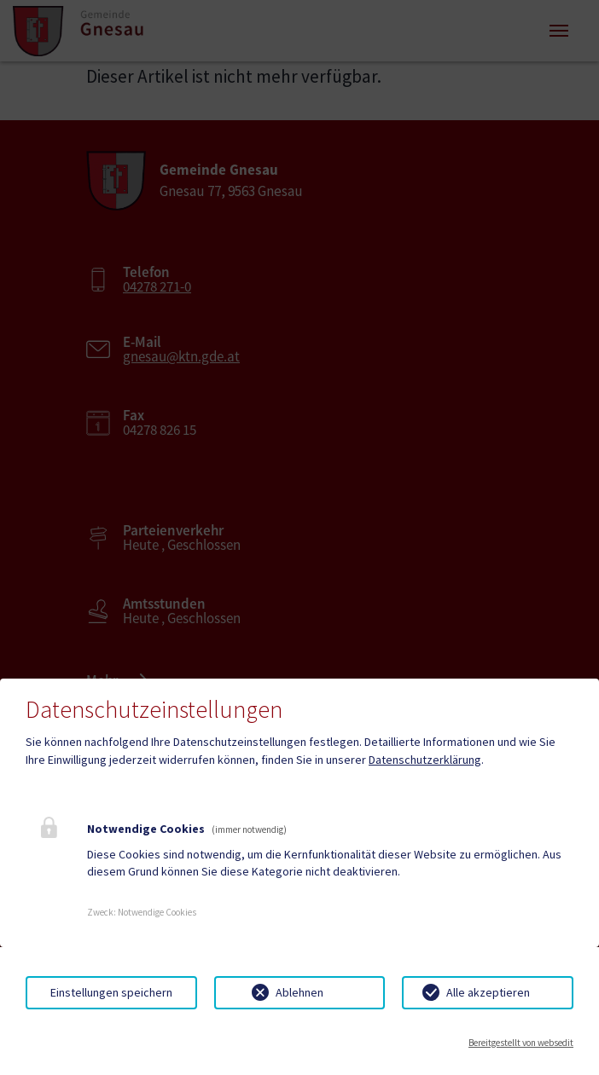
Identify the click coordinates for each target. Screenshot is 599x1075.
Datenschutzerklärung (425, 759)
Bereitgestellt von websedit (520, 1043)
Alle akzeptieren (488, 992)
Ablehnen (299, 992)
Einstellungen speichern (111, 992)
